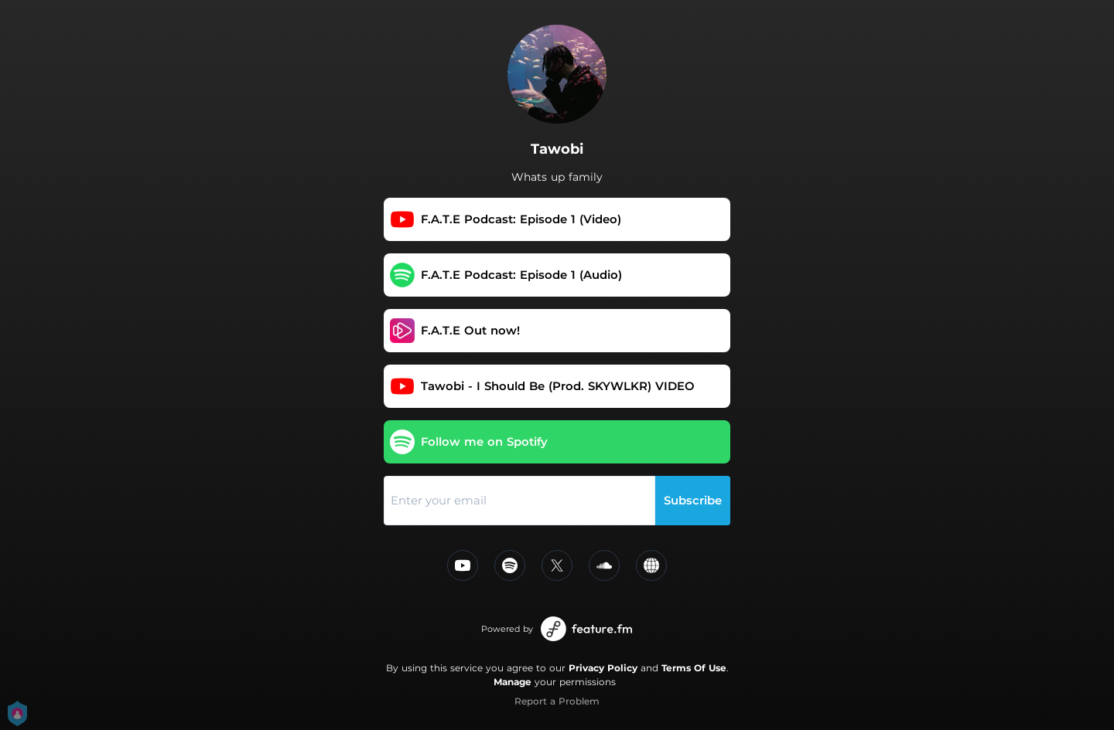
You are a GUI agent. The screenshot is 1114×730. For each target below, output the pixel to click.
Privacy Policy (603, 668)
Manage (512, 682)
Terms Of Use (693, 668)
